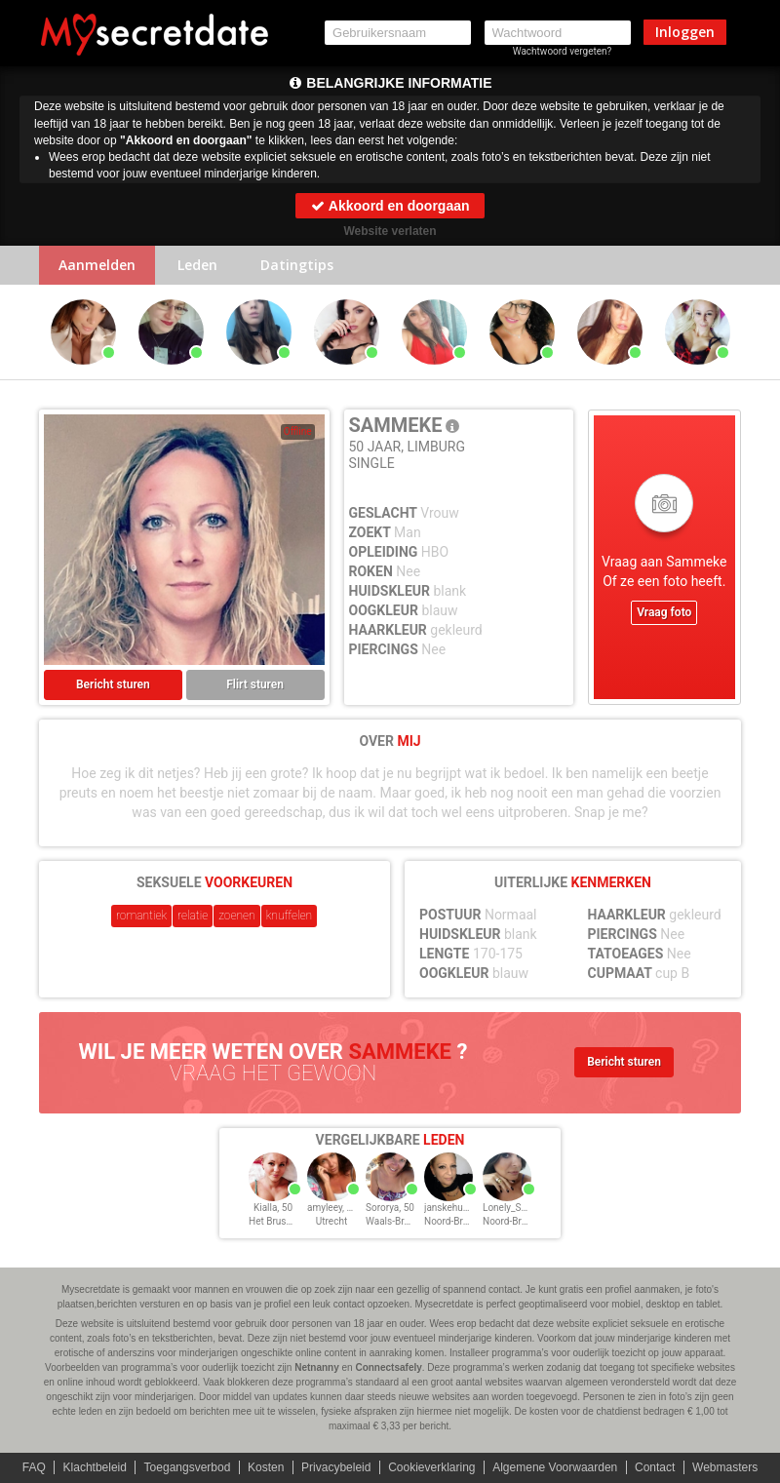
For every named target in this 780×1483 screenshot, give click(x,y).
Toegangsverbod (187, 1467)
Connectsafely (388, 1367)
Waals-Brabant (397, 1221)
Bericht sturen (113, 684)
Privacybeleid (335, 1467)
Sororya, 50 (390, 1207)
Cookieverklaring (431, 1467)
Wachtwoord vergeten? (562, 51)
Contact (655, 1467)
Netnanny (316, 1367)
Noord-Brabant (456, 1221)
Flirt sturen (255, 684)
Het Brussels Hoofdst (295, 1221)
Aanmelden (97, 264)
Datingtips (296, 264)
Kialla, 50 (273, 1207)
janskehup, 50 (454, 1207)
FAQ (34, 1467)
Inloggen (685, 31)
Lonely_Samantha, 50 (529, 1207)
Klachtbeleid (95, 1467)
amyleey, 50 (332, 1207)
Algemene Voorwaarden (554, 1467)
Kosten (266, 1467)
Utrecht (331, 1221)
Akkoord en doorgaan (389, 206)
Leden (197, 264)
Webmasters (725, 1467)
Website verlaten (389, 231)
